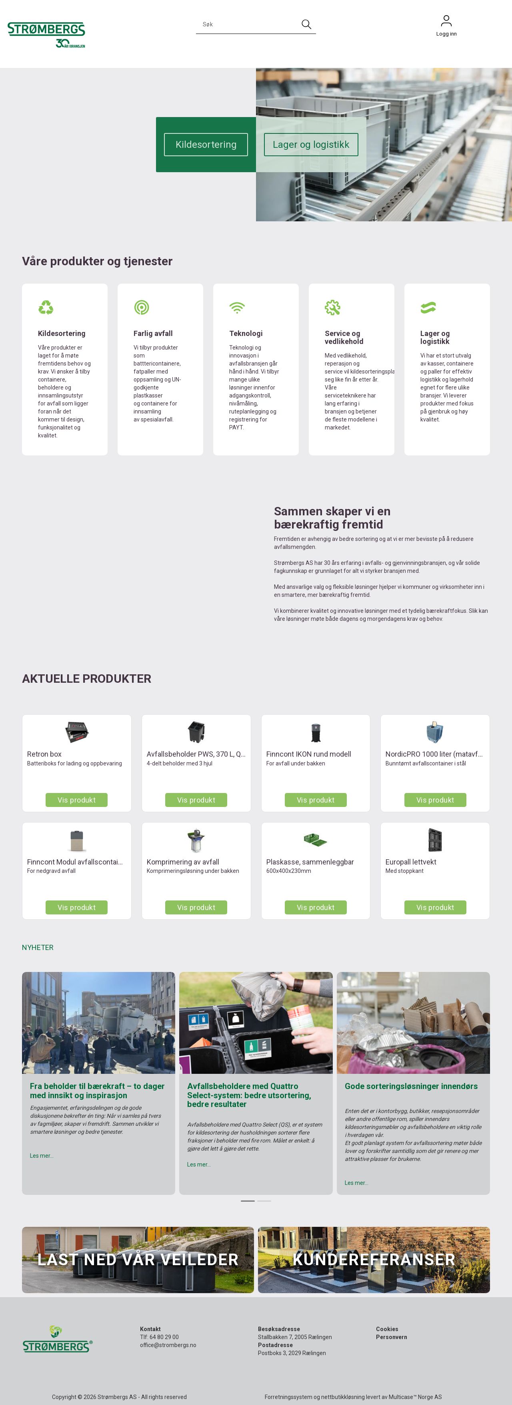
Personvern (391, 1337)
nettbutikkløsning (343, 1397)
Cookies (387, 1329)
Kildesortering (206, 144)
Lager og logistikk (311, 144)
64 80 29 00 (164, 1337)
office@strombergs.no (168, 1345)
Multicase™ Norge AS (415, 1397)
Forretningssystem (288, 1397)
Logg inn (446, 22)
